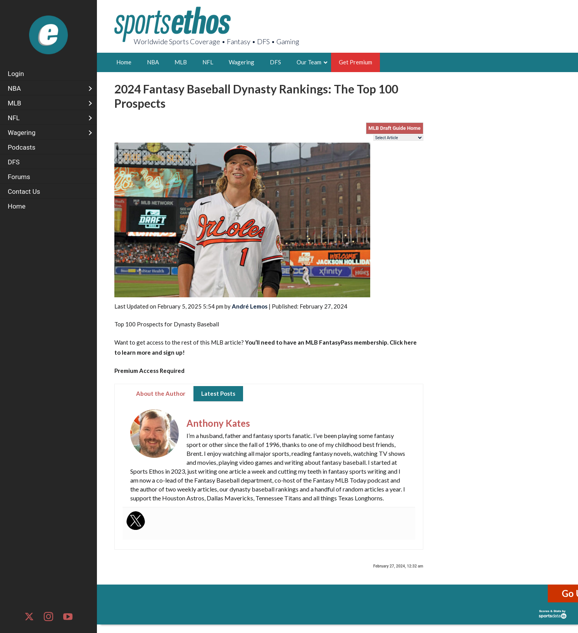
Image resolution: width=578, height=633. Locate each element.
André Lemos (249, 306)
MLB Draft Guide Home (395, 128)
